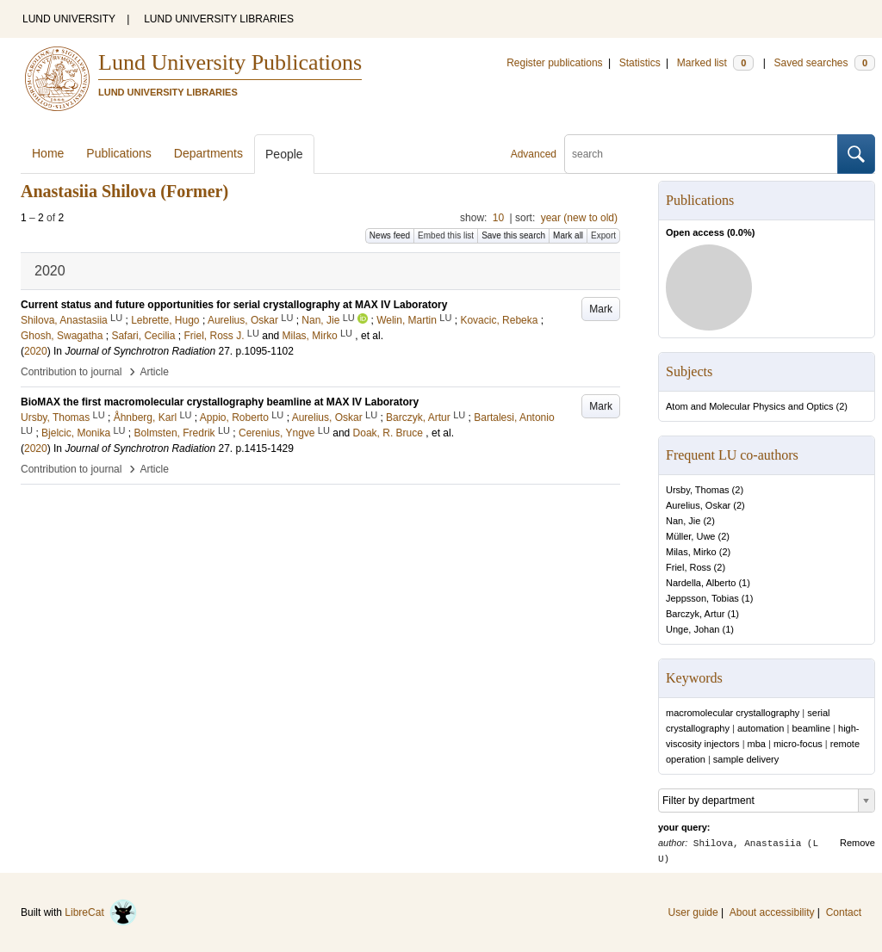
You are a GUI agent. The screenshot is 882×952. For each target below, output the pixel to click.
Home (48, 153)
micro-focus (798, 744)
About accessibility (772, 912)
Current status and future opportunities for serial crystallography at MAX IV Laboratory (234, 305)
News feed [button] (390, 235)
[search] (701, 154)
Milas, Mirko (691, 552)
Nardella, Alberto (701, 583)
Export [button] (603, 235)
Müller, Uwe (690, 536)
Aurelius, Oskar (698, 505)
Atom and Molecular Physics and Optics (749, 406)
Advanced (533, 154)
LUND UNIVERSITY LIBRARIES (219, 19)
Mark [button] (600, 309)
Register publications (554, 63)
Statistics (640, 63)
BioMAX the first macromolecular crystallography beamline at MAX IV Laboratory (220, 402)
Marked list (715, 63)
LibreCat (101, 912)
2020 (35, 351)
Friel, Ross (688, 567)
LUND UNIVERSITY (68, 19)
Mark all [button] (568, 235)
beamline (811, 728)
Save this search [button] (513, 235)
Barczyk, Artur (695, 614)
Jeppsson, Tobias (702, 598)
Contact (843, 912)
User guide (693, 912)
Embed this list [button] (446, 235)
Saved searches (824, 63)
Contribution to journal (71, 372)
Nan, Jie (683, 521)
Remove (857, 843)
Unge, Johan (692, 629)
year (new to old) (579, 218)
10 (498, 218)
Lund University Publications (230, 62)
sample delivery (746, 759)
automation (760, 728)
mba (757, 744)
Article (154, 372)
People (284, 154)
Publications (119, 153)
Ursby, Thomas (698, 490)
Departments (208, 153)
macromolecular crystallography (732, 713)
